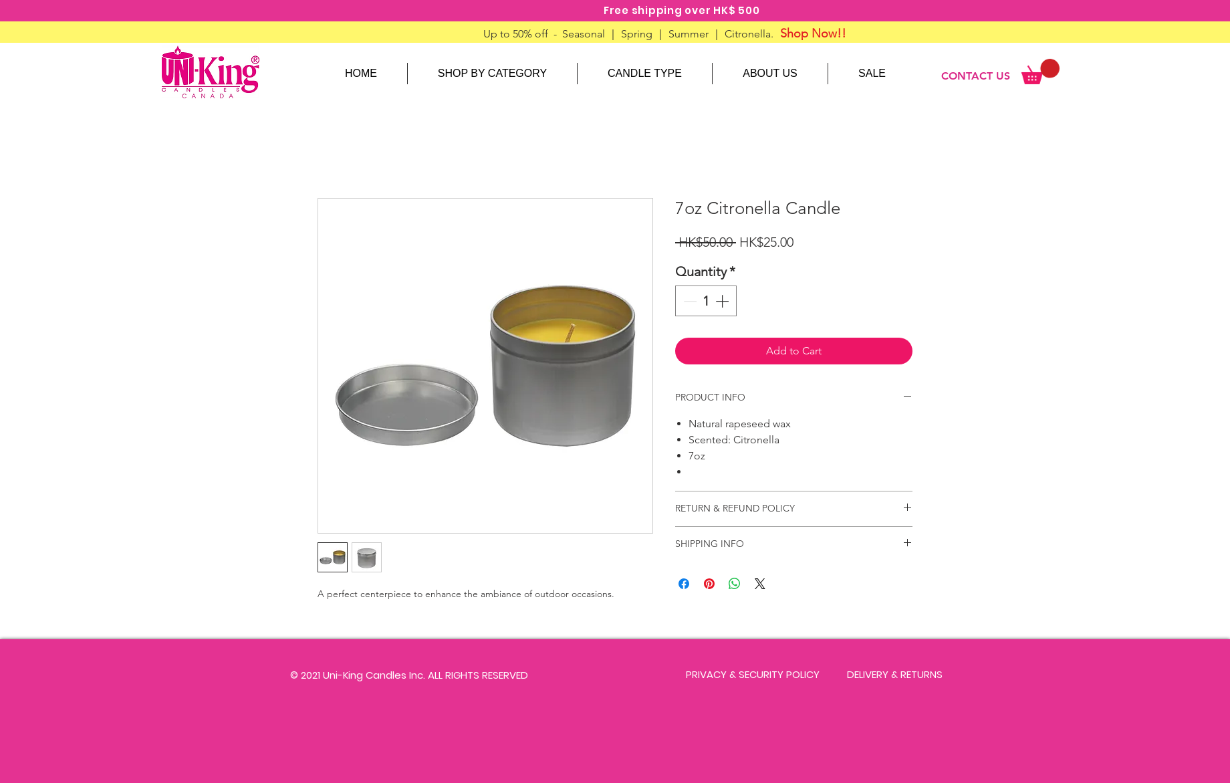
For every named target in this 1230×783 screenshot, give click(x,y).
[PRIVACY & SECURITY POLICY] (753, 674)
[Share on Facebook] (684, 584)
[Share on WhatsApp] (735, 584)
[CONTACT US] (975, 77)
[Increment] (723, 301)
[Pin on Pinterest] (709, 584)
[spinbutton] (706, 301)
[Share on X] (760, 584)
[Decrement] (688, 301)
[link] (1040, 71)
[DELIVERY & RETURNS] (895, 674)
